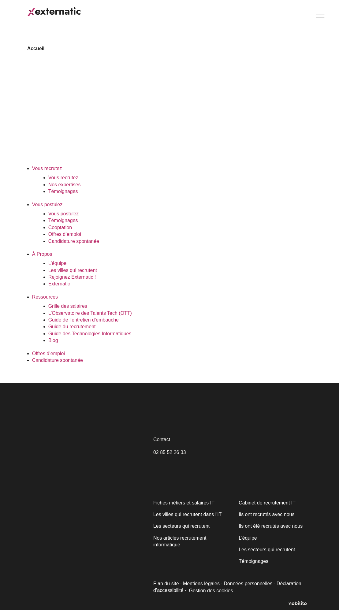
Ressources (44, 297)
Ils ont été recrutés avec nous (270, 526)
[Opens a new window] (300, 603)
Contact (161, 439)
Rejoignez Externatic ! (71, 277)
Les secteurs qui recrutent (180, 526)
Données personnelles (246, 583)
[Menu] (320, 15)
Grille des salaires (67, 306)
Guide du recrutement (71, 326)
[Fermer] (142, 521)
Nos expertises (64, 185)
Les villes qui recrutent (72, 270)
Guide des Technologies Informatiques (89, 334)
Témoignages (63, 191)
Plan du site (166, 583)
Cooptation (60, 227)
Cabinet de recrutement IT (266, 503)
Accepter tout (110, 584)
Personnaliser (49, 584)
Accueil (35, 48)
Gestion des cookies (210, 590)
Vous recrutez (46, 168)
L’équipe (57, 263)
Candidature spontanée (73, 241)
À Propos (42, 254)
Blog (53, 340)
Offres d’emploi (64, 234)
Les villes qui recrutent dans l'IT (187, 514)
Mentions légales (200, 583)
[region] (79, 558)
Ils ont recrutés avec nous (266, 514)
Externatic (59, 284)
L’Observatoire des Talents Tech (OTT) (89, 313)
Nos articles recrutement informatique (179, 541)
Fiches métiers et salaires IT (183, 503)
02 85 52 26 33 (169, 452)
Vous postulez (47, 204)
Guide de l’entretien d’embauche (82, 320)
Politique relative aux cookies (48, 569)
